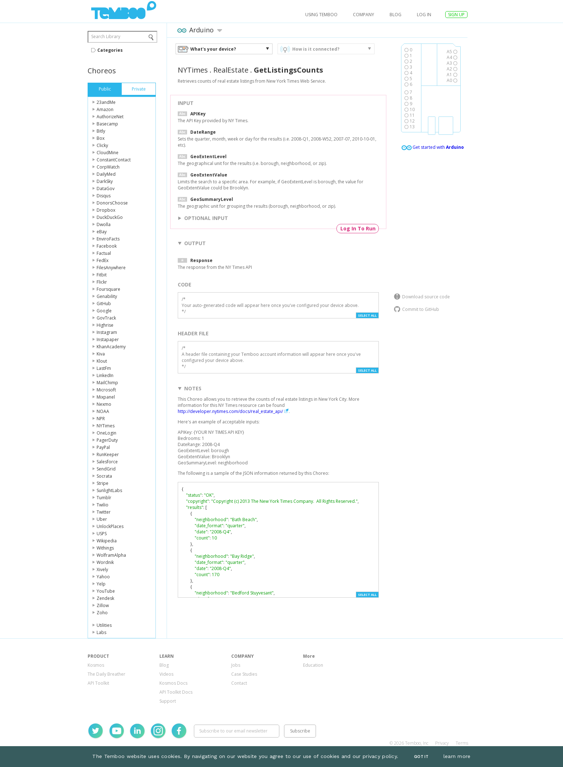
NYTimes (106, 426)
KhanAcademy (111, 347)
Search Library (105, 36)
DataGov (106, 188)
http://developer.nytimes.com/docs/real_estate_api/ (230, 411)
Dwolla (104, 224)
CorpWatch (108, 167)
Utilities (104, 625)
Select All (367, 315)
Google (104, 311)
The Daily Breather (106, 674)
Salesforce (107, 462)
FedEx (102, 260)
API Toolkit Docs (175, 692)
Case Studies (244, 674)
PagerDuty (107, 440)
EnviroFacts (108, 239)
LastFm (104, 368)
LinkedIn (105, 375)
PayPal (103, 447)
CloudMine (107, 153)
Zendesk (105, 598)
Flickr (102, 282)
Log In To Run (358, 228)
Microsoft (106, 390)
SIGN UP (456, 15)
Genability (107, 296)
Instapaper (108, 339)
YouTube (106, 591)
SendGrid (106, 469)
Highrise (105, 325)
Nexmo (104, 404)
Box (100, 138)
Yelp (101, 584)
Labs (101, 632)
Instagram (107, 332)
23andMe (106, 102)
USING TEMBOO (321, 15)
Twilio (102, 505)
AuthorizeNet (110, 117)
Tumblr (104, 498)
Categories (110, 50)
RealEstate (230, 70)
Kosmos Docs (173, 683)
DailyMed (106, 174)
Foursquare (108, 289)
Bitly (101, 131)
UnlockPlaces (110, 526)
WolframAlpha (111, 555)
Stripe (102, 483)
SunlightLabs (109, 490)
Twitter (104, 512)
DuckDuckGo (110, 217)
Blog (395, 15)
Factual (104, 253)
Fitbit (102, 275)
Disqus (104, 196)
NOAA (103, 411)
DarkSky (105, 181)
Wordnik (105, 562)
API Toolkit (98, 683)
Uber (102, 519)
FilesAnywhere (111, 268)
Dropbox (106, 210)
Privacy (442, 743)
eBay (102, 232)
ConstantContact (114, 160)
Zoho (102, 613)
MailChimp (107, 383)
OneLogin (106, 433)
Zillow (103, 605)
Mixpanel (106, 397)
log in (424, 15)
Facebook (107, 246)
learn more (457, 756)
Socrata (104, 476)
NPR (101, 418)
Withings (105, 548)
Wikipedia (107, 541)
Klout (102, 361)
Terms (462, 743)
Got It (421, 756)
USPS (102, 534)
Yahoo (103, 577)
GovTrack (106, 318)
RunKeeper (108, 454)
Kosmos (96, 665)
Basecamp (107, 124)
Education (313, 665)
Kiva (101, 354)
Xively (102, 569)
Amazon (105, 109)
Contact (239, 683)
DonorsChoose (112, 203)
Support (167, 701)
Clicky (102, 145)
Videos (166, 674)
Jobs (235, 665)
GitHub (104, 303)
